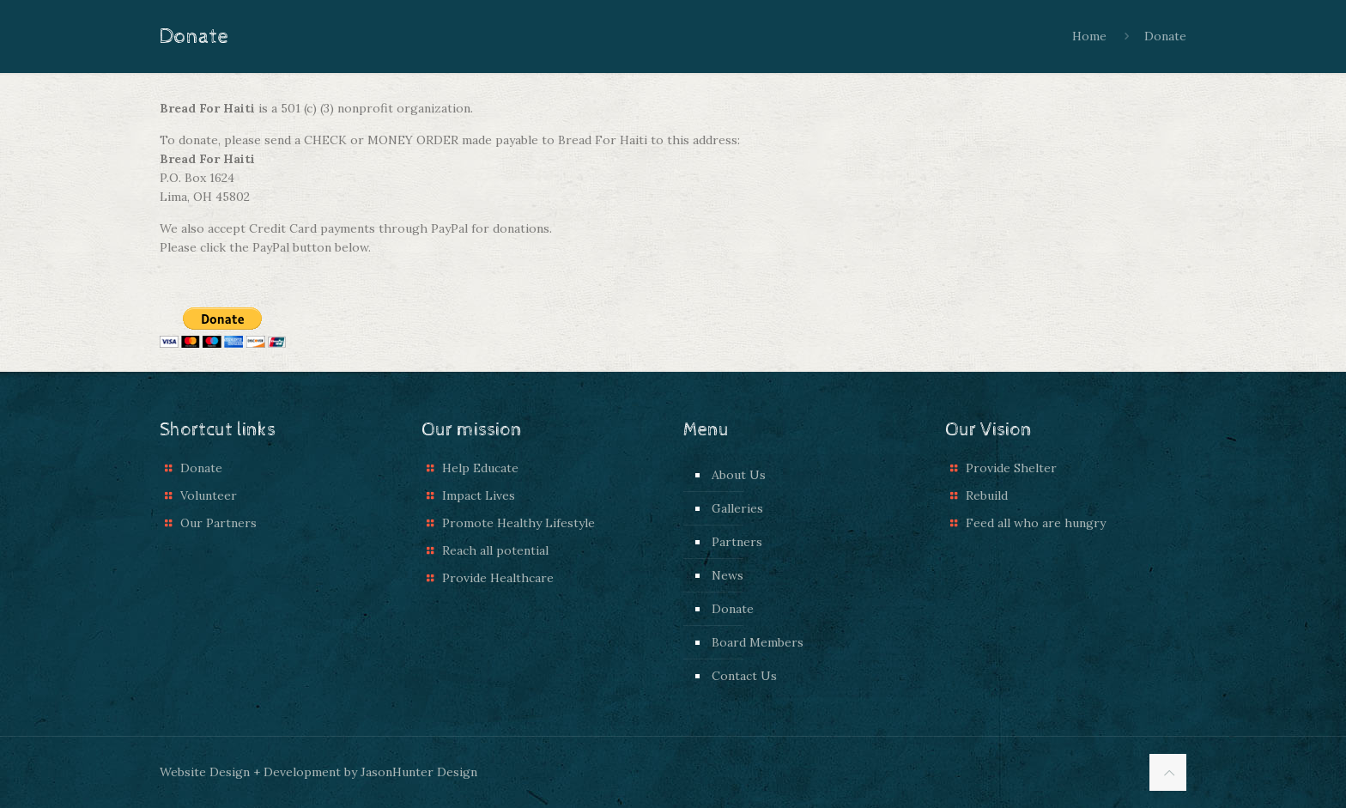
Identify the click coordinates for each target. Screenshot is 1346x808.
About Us (739, 475)
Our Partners (218, 523)
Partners (737, 542)
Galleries (737, 508)
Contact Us (744, 675)
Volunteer (208, 495)
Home (1089, 36)
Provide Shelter (1011, 468)
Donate (1165, 36)
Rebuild (987, 495)
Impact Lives (478, 495)
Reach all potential (495, 550)
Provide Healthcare (498, 578)
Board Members (757, 642)
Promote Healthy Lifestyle (518, 523)
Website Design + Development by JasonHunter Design (318, 772)
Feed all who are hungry (1036, 523)
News (727, 575)
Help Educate (480, 468)
